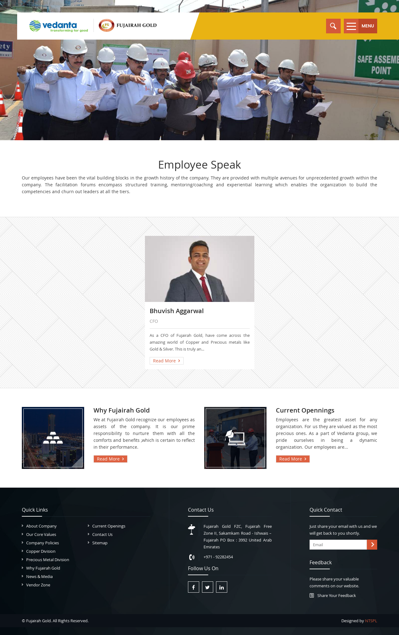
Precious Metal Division (47, 559)
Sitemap (100, 543)
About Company (41, 526)
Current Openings (108, 526)
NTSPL (371, 620)
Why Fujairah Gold (43, 568)
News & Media (39, 576)
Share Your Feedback (336, 595)
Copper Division (40, 551)
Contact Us (102, 534)
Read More (164, 361)
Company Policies (42, 543)
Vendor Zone (38, 585)
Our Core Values (41, 534)
